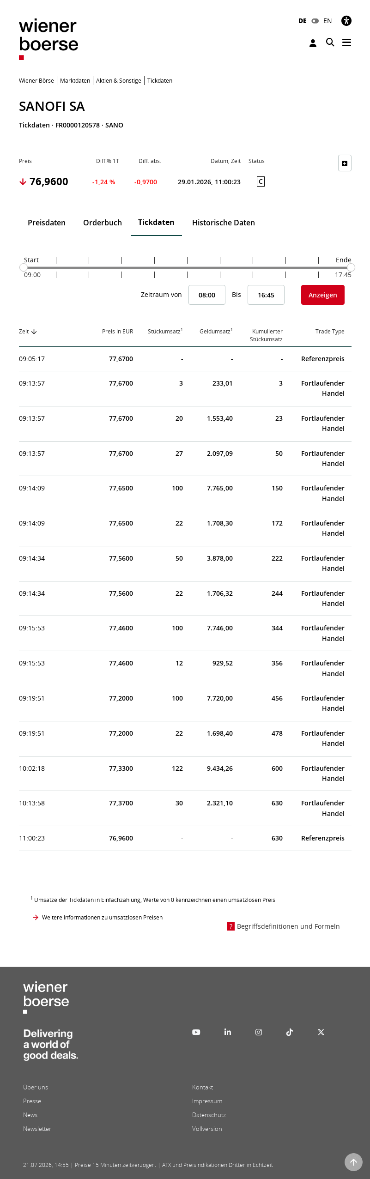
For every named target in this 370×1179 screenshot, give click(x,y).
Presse (32, 1101)
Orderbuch (102, 223)
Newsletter (37, 1129)
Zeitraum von (161, 294)
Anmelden (312, 43)
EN (327, 20)
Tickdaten (156, 222)
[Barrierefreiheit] (346, 20)
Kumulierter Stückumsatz (266, 335)
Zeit (24, 331)
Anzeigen (323, 294)
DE (302, 20)
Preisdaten (47, 223)
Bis (236, 294)
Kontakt (202, 1087)
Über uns (35, 1087)
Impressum (207, 1101)
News (30, 1115)
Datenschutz (209, 1115)
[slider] (23, 267)
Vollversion (207, 1129)
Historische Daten (223, 223)
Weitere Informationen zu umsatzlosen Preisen (102, 917)
